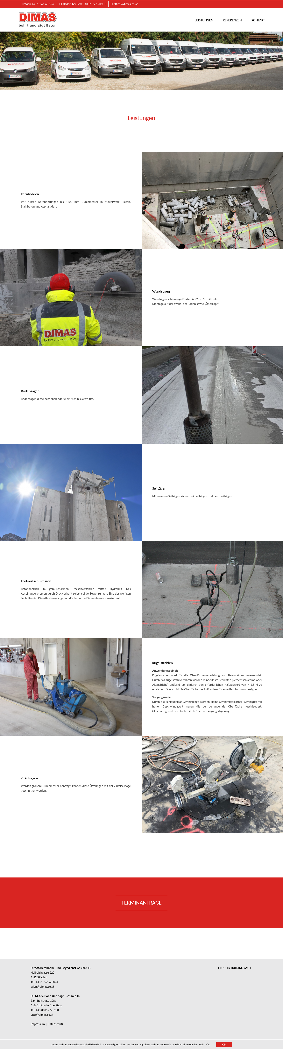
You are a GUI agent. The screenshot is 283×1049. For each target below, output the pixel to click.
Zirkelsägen (30, 779)
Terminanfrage (141, 905)
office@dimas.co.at (125, 4)
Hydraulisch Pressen (37, 579)
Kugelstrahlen (163, 661)
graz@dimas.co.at (42, 1018)
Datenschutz (55, 1027)
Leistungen (202, 20)
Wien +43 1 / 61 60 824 (38, 4)
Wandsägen (162, 292)
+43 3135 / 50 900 (47, 1013)
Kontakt (256, 20)
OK (224, 1044)
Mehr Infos (204, 1044)
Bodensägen (31, 392)
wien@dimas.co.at (42, 990)
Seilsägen (160, 489)
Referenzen (230, 20)
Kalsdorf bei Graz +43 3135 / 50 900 (82, 4)
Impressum (38, 1027)
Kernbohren (31, 195)
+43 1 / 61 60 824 (47, 985)
